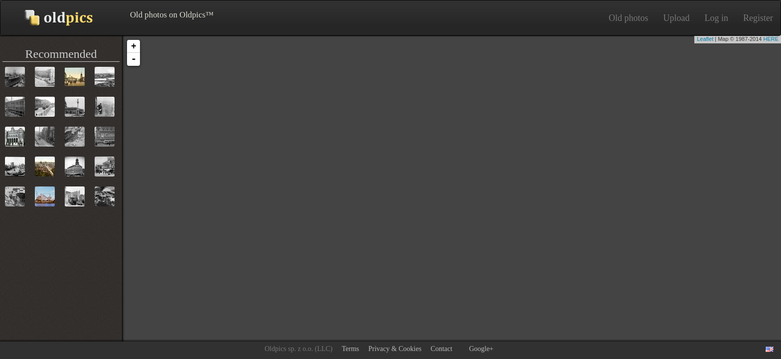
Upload (676, 18)
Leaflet (705, 39)
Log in (717, 18)
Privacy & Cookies (395, 349)
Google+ (481, 349)
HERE (771, 39)
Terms (350, 349)
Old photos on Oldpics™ (50, 17)
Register (758, 18)
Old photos (629, 18)
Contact (442, 349)
